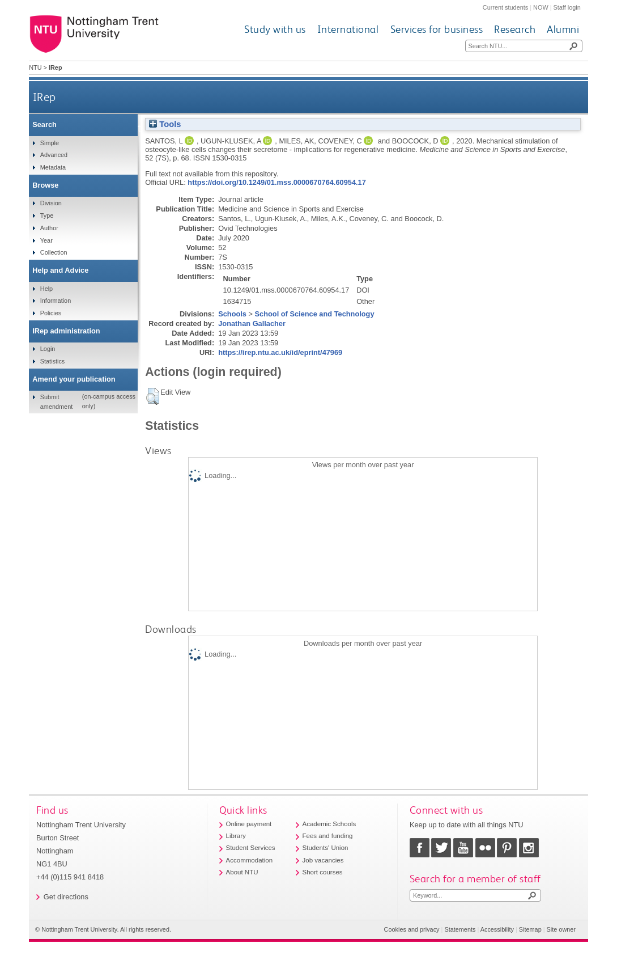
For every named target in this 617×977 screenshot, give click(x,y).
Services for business (436, 29)
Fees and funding (328, 835)
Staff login (567, 7)
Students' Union (325, 847)
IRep (44, 97)
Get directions (66, 897)
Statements (459, 929)
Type (47, 215)
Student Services (250, 847)
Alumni (563, 29)
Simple (49, 142)
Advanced (53, 154)
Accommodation (249, 860)
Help (46, 288)
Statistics (52, 361)
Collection (53, 252)
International (348, 29)
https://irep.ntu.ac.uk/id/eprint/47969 (280, 352)
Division (51, 203)
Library (236, 835)
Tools (165, 124)
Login (48, 348)
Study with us (275, 29)
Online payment (249, 823)
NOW (540, 7)
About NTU (242, 872)
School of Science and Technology (315, 314)
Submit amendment (56, 401)
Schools (232, 314)
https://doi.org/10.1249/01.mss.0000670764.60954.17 (276, 182)
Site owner (561, 929)
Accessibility (497, 929)
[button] (152, 396)
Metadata (53, 167)
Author (49, 228)
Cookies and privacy (412, 929)
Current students (505, 7)
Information (55, 300)
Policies (50, 313)
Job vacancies (323, 860)
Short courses (323, 872)
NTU (35, 67)
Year (46, 240)
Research (514, 29)
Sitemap (530, 929)
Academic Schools (329, 823)
